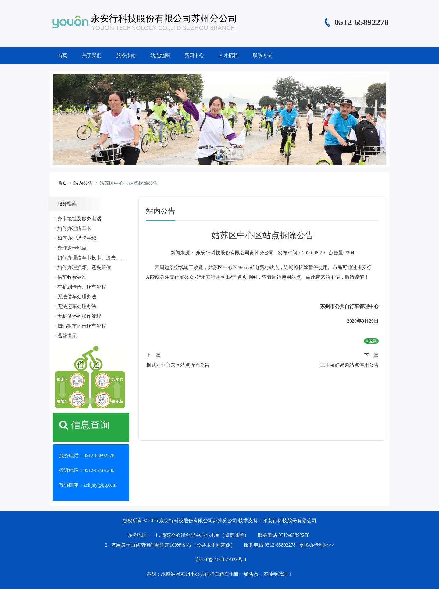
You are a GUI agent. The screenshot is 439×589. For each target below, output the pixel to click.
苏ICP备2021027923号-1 (221, 559)
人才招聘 (228, 55)
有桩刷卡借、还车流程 (81, 286)
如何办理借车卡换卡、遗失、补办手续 (98, 257)
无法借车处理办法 (76, 296)
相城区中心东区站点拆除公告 (177, 365)
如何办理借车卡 (74, 228)
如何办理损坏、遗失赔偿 (84, 267)
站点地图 (160, 55)
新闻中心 (194, 55)
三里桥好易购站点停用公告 (349, 365)
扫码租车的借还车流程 (81, 326)
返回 (371, 341)
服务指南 (126, 55)
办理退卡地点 (72, 247)
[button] (58, 119)
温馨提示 (67, 335)
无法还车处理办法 (76, 306)
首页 (62, 55)
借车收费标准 (72, 277)
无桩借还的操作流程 (79, 316)
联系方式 (262, 55)
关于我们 (92, 55)
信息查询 (84, 424)
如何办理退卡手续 (76, 238)
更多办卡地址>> (316, 545)
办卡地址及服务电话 (79, 218)
